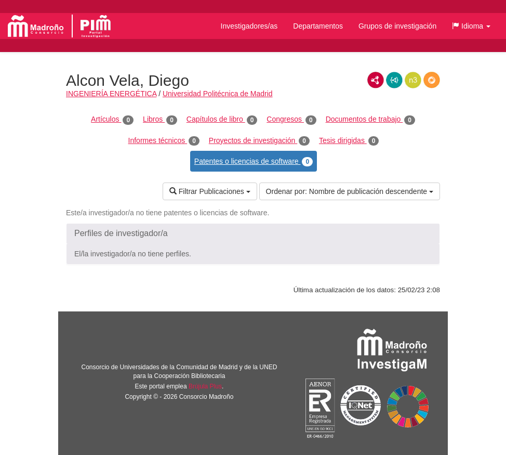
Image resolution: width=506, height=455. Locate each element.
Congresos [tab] (291, 119)
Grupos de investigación (397, 26)
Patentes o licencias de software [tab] (253, 161)
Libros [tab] (160, 119)
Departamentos (318, 26)
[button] (471, 26)
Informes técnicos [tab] (163, 141)
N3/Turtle (413, 80)
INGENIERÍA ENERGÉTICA (111, 93)
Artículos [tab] (112, 119)
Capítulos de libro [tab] (222, 119)
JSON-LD (394, 80)
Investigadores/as (249, 26)
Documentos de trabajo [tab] (370, 119)
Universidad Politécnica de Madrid (218, 93)
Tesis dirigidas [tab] (349, 141)
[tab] (253, 233)
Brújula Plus (205, 386)
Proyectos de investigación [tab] (259, 141)
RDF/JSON (431, 80)
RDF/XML (375, 80)
